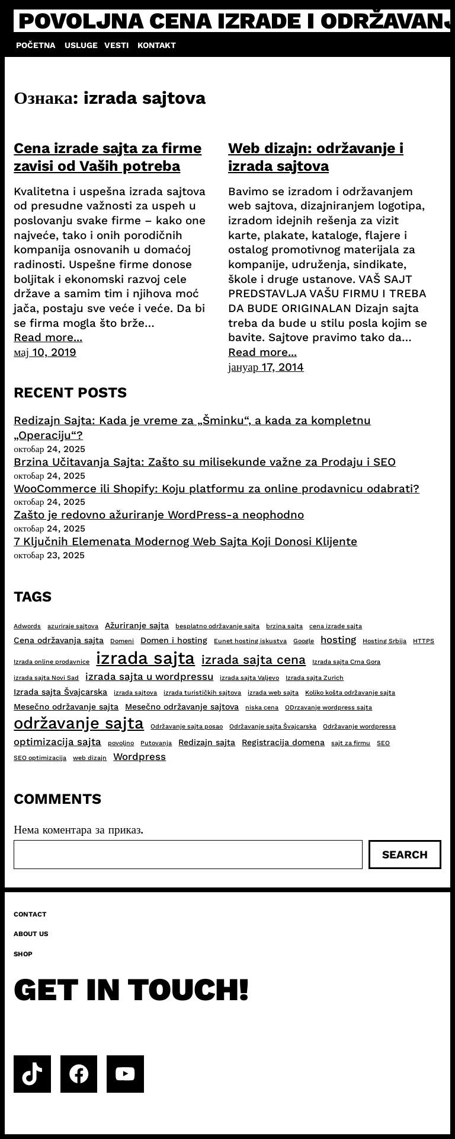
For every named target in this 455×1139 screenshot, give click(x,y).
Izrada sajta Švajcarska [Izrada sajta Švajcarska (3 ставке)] (60, 691)
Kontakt (156, 45)
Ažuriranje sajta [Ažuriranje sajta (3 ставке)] (137, 625)
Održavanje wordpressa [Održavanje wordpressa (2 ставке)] (359, 726)
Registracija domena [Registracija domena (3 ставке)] (283, 742)
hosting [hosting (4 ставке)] (338, 639)
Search (405, 854)
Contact (30, 914)
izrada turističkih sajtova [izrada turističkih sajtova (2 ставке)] (202, 692)
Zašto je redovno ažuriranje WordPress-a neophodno (159, 514)
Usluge (81, 45)
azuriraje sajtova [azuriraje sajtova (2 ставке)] (72, 626)
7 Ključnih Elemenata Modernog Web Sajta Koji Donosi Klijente (185, 541)
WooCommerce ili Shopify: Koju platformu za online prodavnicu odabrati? (216, 488)
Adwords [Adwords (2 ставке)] (27, 626)
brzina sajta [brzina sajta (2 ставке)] (284, 626)
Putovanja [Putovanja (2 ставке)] (156, 743)
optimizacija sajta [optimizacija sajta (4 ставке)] (57, 741)
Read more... (48, 337)
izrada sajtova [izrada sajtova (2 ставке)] (135, 692)
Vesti (116, 45)
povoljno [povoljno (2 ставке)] (121, 743)
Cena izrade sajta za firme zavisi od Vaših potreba (107, 156)
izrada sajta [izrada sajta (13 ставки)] (145, 658)
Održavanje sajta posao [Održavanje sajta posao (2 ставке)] (186, 726)
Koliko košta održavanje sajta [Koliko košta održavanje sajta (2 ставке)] (350, 692)
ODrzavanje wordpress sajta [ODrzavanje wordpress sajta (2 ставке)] (328, 707)
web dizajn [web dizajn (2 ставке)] (90, 758)
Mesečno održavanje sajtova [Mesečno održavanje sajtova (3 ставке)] (182, 706)
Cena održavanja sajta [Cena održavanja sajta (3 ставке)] (59, 640)
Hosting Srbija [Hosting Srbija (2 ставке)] (384, 641)
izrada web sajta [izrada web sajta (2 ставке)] (273, 692)
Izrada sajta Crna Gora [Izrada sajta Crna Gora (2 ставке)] (346, 662)
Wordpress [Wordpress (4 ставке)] (139, 756)
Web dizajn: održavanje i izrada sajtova (315, 156)
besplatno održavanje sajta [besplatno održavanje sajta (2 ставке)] (217, 626)
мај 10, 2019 (45, 352)
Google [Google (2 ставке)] (303, 641)
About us (31, 934)
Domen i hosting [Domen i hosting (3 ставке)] (173, 640)
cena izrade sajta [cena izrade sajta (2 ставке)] (335, 626)
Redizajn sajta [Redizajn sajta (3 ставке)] (206, 742)
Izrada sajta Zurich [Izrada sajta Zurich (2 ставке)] (315, 678)
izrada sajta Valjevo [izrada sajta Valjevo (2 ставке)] (249, 678)
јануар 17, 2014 (266, 367)
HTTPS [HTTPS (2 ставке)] (423, 641)
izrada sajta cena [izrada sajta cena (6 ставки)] (253, 659)
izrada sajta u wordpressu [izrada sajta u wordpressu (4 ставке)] (149, 676)
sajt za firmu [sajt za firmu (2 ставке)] (350, 743)
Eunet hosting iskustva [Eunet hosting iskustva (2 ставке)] (250, 641)
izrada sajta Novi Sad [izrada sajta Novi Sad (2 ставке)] (46, 678)
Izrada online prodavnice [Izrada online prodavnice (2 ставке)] (51, 662)
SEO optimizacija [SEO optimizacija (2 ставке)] (40, 758)
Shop (23, 954)
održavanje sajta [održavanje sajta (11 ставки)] (79, 723)
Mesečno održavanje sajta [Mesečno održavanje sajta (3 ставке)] (66, 706)
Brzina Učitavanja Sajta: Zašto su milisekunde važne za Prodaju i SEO (205, 462)
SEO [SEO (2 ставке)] (383, 743)
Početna (35, 45)
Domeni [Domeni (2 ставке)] (122, 641)
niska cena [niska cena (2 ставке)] (261, 707)
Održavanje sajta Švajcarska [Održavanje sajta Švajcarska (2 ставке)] (272, 726)
